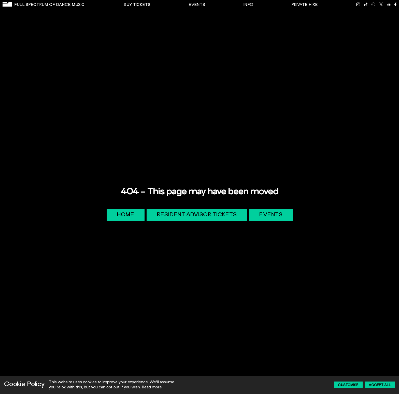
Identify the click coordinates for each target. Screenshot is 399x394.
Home (125, 215)
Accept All (380, 385)
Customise (348, 385)
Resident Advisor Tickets (197, 215)
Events (270, 215)
